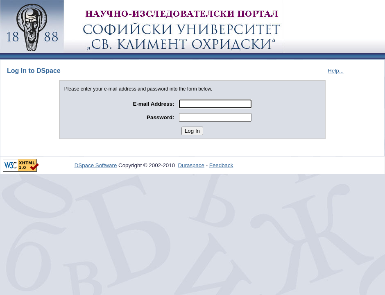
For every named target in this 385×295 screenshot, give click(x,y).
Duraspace (191, 165)
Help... (336, 71)
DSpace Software (96, 165)
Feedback (221, 165)
